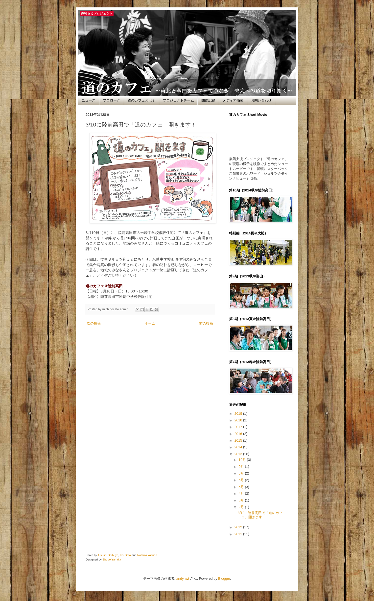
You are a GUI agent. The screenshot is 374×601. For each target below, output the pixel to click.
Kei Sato (125, 555)
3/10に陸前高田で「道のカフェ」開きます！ (260, 515)
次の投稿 (94, 323)
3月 (241, 500)
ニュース (88, 100)
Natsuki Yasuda (147, 555)
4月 (241, 494)
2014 (238, 447)
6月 (241, 480)
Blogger (224, 578)
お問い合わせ (261, 100)
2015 (238, 440)
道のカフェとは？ (141, 100)
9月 (241, 467)
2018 (238, 420)
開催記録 (208, 100)
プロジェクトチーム (178, 100)
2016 (238, 434)
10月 (242, 460)
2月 (241, 507)
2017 (238, 427)
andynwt (182, 578)
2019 (238, 413)
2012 (238, 527)
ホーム (150, 323)
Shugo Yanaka (111, 559)
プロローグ (111, 100)
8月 (241, 473)
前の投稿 (206, 323)
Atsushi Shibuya (108, 555)
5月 (241, 487)
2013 (238, 454)
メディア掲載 (233, 100)
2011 (238, 534)
